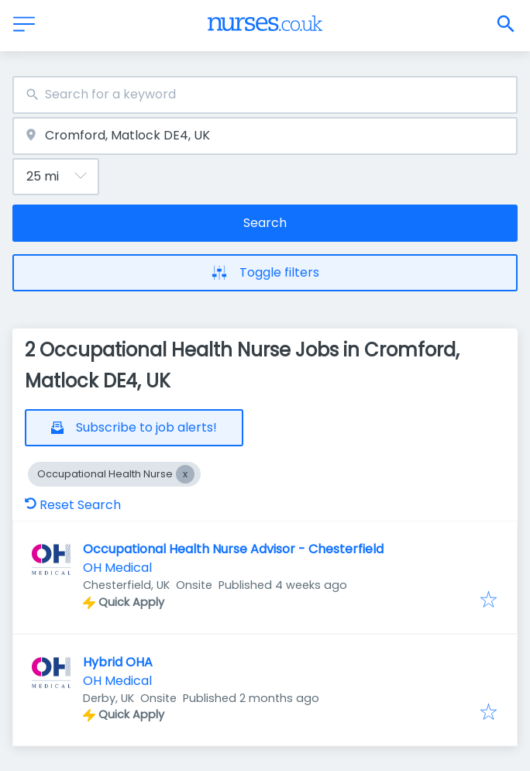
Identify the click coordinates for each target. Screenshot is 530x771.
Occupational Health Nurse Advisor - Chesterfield (233, 549)
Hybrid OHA (118, 662)
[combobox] (265, 95)
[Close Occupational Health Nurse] (185, 474)
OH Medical (117, 568)
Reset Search (73, 505)
